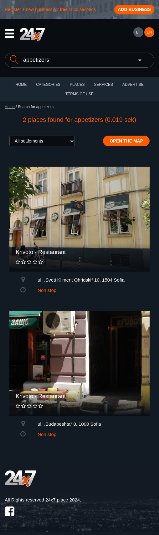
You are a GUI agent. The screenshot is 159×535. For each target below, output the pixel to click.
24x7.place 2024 (62, 499)
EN (149, 32)
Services (103, 84)
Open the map (126, 140)
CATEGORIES (48, 84)
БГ (138, 32)
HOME (21, 84)
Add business (134, 9)
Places (77, 84)
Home (10, 107)
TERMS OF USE (79, 94)
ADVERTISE (133, 84)
